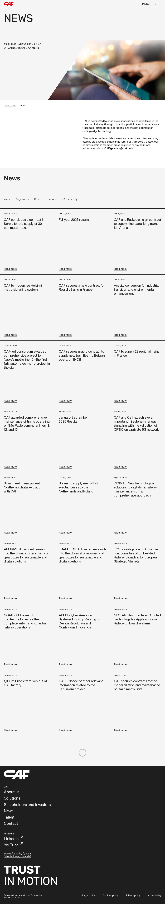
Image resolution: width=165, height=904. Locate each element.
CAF (6, 786)
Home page (10, 105)
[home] (9, 4)
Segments (21, 199)
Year (6, 199)
